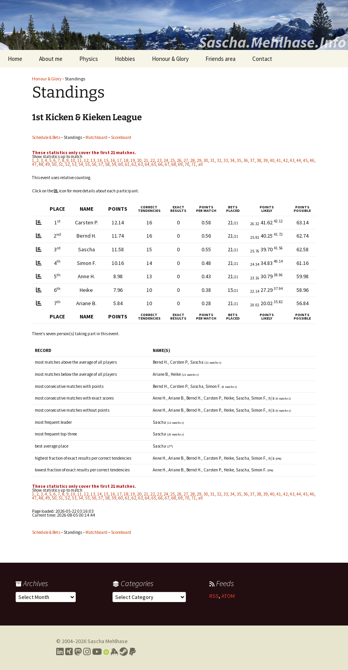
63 (140, 164)
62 (134, 164)
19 (132, 160)
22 (152, 160)
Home (15, 58)
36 (245, 160)
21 (146, 160)
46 (312, 160)
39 (265, 160)
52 (67, 164)
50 (54, 164)
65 (154, 164)
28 (192, 160)
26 (179, 160)
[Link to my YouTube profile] (97, 651)
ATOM (228, 595)
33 (225, 160)
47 (34, 164)
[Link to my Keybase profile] (114, 651)
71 (193, 164)
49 (47, 164)
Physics (88, 58)
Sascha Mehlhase (107, 641)
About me (50, 58)
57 (100, 164)
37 (252, 160)
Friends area (220, 58)
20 (139, 160)
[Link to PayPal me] (132, 651)
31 (212, 160)
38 (259, 160)
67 (167, 164)
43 (292, 160)
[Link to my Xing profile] (69, 651)
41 (279, 160)
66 (160, 164)
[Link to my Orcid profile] (106, 651)
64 (147, 164)
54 (81, 164)
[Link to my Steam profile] (124, 651)
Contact (262, 58)
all (200, 164)
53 (74, 164)
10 (73, 160)
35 (239, 160)
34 (232, 160)
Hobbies (125, 58)
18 (126, 160)
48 (41, 164)
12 (86, 160)
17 (119, 160)
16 (113, 160)
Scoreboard (121, 137)
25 (172, 160)
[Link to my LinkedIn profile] (60, 651)
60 (120, 164)
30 (205, 160)
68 (173, 164)
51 (61, 164)
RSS (214, 595)
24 (166, 160)
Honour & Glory (170, 58)
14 (99, 160)
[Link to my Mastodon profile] (78, 651)
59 (114, 164)
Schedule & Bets (46, 137)
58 (107, 164)
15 (106, 160)
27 (186, 160)
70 (187, 164)
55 (87, 164)
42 (285, 160)
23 (159, 160)
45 (305, 160)
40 (272, 160)
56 (94, 164)
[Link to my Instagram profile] (87, 651)
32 (219, 160)
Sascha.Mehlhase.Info (272, 42)
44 (298, 160)
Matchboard (96, 137)
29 (199, 160)
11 (79, 160)
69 (180, 164)
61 (127, 164)
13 (93, 160)
